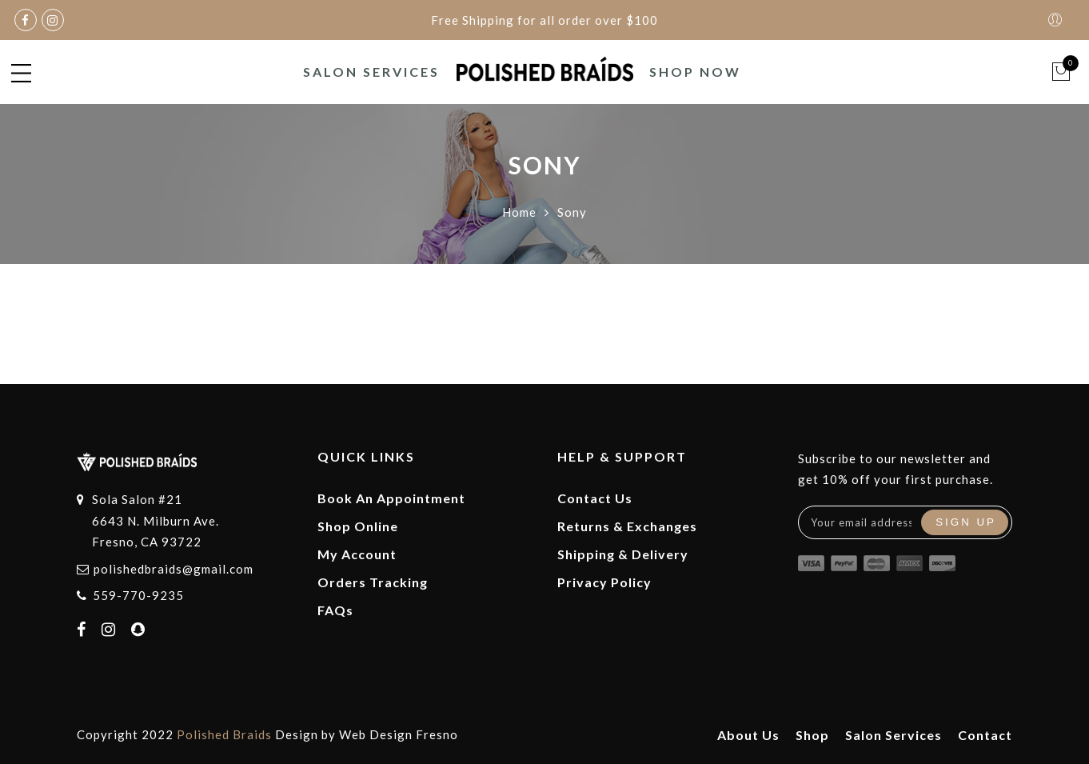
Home (519, 212)
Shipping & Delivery (622, 554)
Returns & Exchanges (627, 526)
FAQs (335, 610)
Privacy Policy (604, 582)
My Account (357, 554)
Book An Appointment (391, 498)
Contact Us (594, 498)
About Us (748, 734)
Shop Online (357, 526)
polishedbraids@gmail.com (173, 569)
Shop (812, 734)
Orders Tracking (372, 582)
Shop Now (695, 71)
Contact (985, 734)
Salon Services (371, 71)
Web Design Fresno (398, 734)
